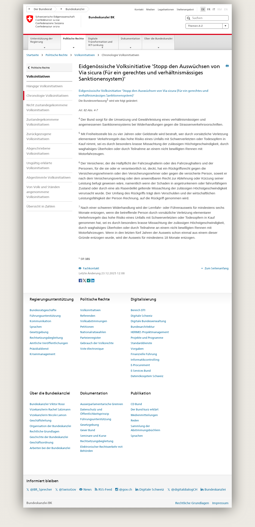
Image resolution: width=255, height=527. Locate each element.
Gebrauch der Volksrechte (97, 343)
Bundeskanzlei (73, 9)
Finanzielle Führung (144, 354)
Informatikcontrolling (145, 359)
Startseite (32, 55)
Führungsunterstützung (45, 315)
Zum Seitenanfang (216, 268)
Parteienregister (90, 337)
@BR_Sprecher (41, 489)
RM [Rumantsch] (219, 9)
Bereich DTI (138, 310)
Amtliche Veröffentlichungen (49, 343)
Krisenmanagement (42, 354)
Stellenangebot (185, 9)
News (87, 489)
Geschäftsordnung (41, 442)
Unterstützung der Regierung (41, 40)
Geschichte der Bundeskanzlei (49, 437)
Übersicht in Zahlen (40, 206)
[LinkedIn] (92, 280)
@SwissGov (67, 489)
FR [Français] (208, 9)
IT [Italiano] (214, 9)
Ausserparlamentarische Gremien (101, 404)
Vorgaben (137, 348)
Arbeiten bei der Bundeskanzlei (50, 448)
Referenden (87, 315)
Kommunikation (40, 321)
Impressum (220, 503)
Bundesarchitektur (143, 326)
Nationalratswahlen (93, 332)
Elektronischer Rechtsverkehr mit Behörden (101, 449)
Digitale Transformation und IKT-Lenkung (100, 42)
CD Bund (136, 404)
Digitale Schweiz (141, 315)
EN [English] (226, 9)
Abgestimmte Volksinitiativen (48, 177)
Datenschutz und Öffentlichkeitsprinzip (94, 411)
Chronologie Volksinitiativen (47, 96)
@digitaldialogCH (184, 489)
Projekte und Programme (147, 337)
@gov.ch (125, 489)
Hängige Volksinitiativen (44, 86)
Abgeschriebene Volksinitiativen (38, 150)
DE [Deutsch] (203, 9)
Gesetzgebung (39, 332)
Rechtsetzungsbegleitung (46, 337)
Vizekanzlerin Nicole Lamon (48, 415)
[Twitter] (85, 280)
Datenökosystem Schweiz (147, 376)
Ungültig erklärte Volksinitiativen (39, 165)
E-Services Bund (141, 370)
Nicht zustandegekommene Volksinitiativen (47, 107)
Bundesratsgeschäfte (43, 310)
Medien (150, 9)
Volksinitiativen (84, 55)
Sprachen (36, 326)
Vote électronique (92, 348)
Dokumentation (130, 38)
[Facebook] (81, 280)
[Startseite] (87, 21)
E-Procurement (140, 365)
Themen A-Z (207, 25)
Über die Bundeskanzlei (158, 38)
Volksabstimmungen (93, 321)
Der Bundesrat (40, 9)
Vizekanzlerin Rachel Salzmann (50, 409)
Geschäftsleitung (40, 420)
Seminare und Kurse (93, 435)
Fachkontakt (90, 268)
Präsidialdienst (39, 348)
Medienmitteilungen (144, 415)
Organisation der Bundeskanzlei (50, 426)
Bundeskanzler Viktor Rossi (47, 404)
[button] (189, 18)
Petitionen (87, 326)
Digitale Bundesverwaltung (148, 321)
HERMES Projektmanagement (150, 332)
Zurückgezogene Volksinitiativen (38, 136)
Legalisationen (166, 9)
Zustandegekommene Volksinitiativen (42, 121)
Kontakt (139, 9)
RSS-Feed (105, 489)
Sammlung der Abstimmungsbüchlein (145, 428)
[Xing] (89, 280)
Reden (135, 420)
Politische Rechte (74, 40)
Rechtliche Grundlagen (44, 431)
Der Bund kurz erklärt (144, 409)
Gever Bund (87, 430)
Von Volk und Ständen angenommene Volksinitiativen (43, 192)
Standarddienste (141, 343)
